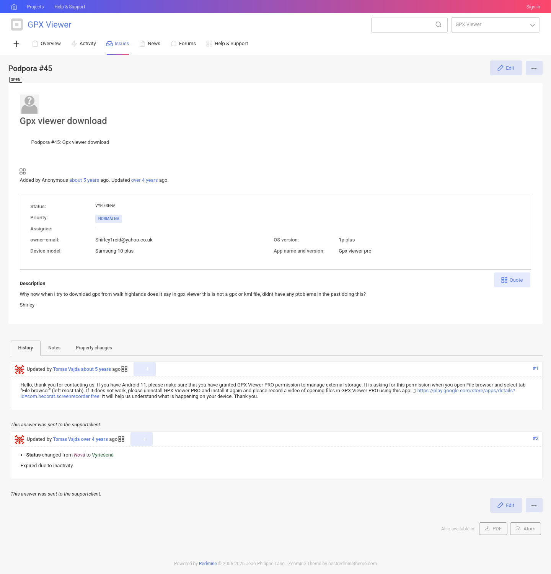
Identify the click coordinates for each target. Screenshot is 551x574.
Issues (122, 43)
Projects (35, 7)
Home (13, 7)
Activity (88, 43)
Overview (51, 43)
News (154, 43)
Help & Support (69, 7)
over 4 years (144, 180)
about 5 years (84, 180)
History (25, 348)
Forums (187, 43)
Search (438, 24)
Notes (54, 348)
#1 (535, 368)
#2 (535, 438)
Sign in (533, 7)
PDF (497, 529)
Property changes (94, 348)
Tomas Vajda (66, 369)
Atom (529, 529)
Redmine (208, 563)
